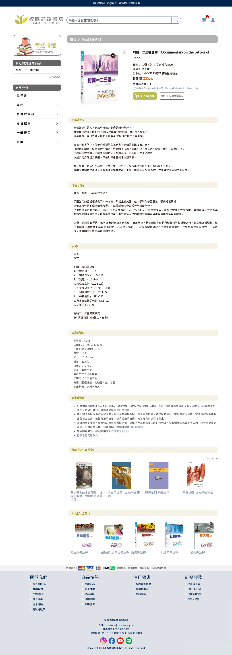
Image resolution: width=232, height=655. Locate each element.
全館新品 (90, 584)
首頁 (73, 39)
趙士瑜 (146, 69)
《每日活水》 (195, 589)
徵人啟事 (38, 599)
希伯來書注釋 (79, 552)
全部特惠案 (142, 589)
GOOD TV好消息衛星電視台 (161, 73)
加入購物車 (145, 96)
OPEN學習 (193, 599)
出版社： (138, 73)
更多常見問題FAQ (87, 435)
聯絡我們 (38, 589)
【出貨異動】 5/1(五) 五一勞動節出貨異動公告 (116, 3)
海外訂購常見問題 (116, 431)
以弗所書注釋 (169, 552)
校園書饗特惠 (143, 584)
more (212, 458)
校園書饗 (90, 599)
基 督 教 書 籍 (25, 114)
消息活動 (38, 604)
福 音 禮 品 (23, 123)
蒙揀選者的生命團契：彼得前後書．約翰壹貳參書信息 (86, 496)
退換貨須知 (136, 427)
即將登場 (90, 604)
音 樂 (20, 142)
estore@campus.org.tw (120, 625)
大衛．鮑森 (148, 64)
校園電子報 (193, 584)
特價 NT (137, 78)
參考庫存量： (141, 84)
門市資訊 (38, 594)
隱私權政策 (39, 609)
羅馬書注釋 (138, 552)
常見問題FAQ (40, 584)
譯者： (137, 69)
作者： (137, 64)
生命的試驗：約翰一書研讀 (124, 494)
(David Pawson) (165, 64)
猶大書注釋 (197, 552)
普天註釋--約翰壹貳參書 (198, 492)
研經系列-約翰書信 (157, 492)
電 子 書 (22, 95)
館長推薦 (90, 589)
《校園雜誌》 (195, 594)
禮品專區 (90, 594)
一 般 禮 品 (23, 132)
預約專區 (141, 594)
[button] (124, 52)
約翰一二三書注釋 (27, 70)
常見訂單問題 (122, 410)
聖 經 (20, 104)
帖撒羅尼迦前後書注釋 (114, 552)
